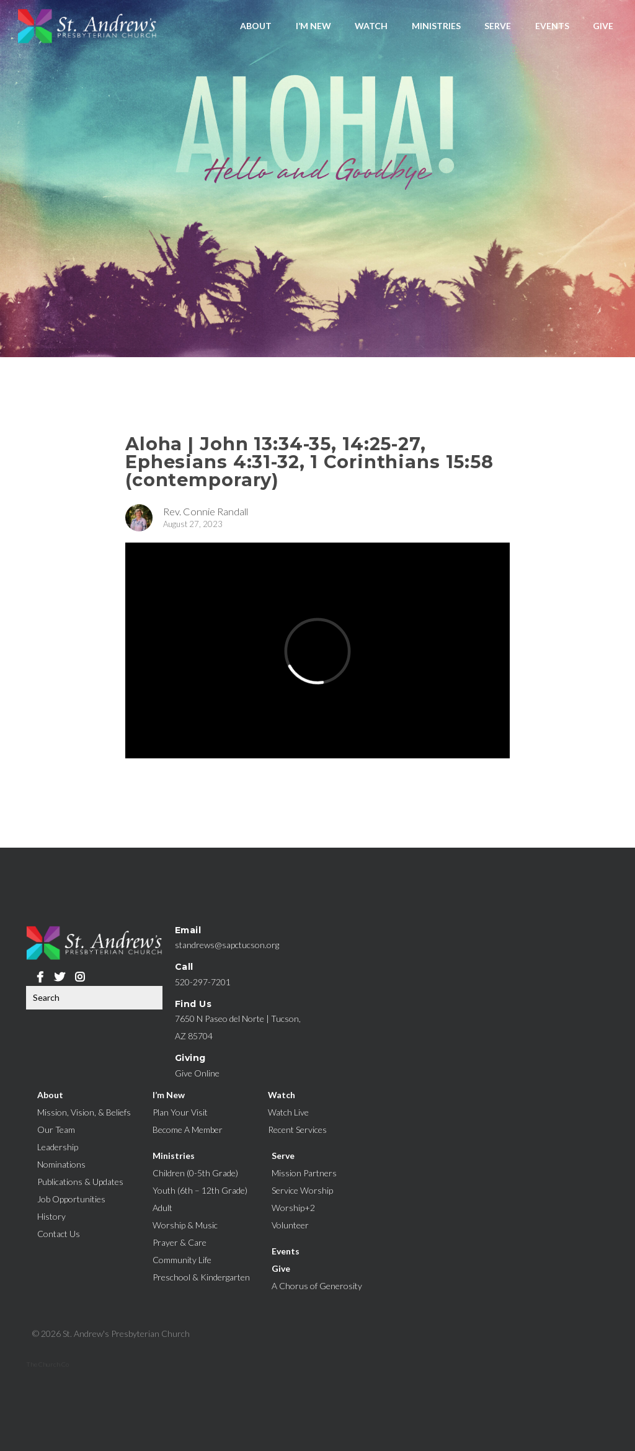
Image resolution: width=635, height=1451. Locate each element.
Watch (371, 25)
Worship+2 (293, 1207)
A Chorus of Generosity (317, 1285)
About (256, 25)
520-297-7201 (203, 982)
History (51, 1216)
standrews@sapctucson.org (227, 944)
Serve (497, 25)
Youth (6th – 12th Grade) (200, 1190)
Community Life (182, 1259)
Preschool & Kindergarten (201, 1277)
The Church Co (47, 1364)
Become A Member (188, 1129)
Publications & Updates (80, 1181)
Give (603, 25)
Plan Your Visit (180, 1112)
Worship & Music (185, 1225)
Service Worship (302, 1190)
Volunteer (290, 1225)
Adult (162, 1207)
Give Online (197, 1073)
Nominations (61, 1164)
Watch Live (288, 1112)
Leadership (57, 1147)
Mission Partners (304, 1173)
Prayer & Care (179, 1242)
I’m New (313, 25)
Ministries (436, 25)
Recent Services (297, 1129)
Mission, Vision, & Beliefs (84, 1112)
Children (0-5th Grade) (195, 1173)
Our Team (56, 1129)
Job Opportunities (71, 1199)
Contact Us (58, 1233)
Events (552, 25)
